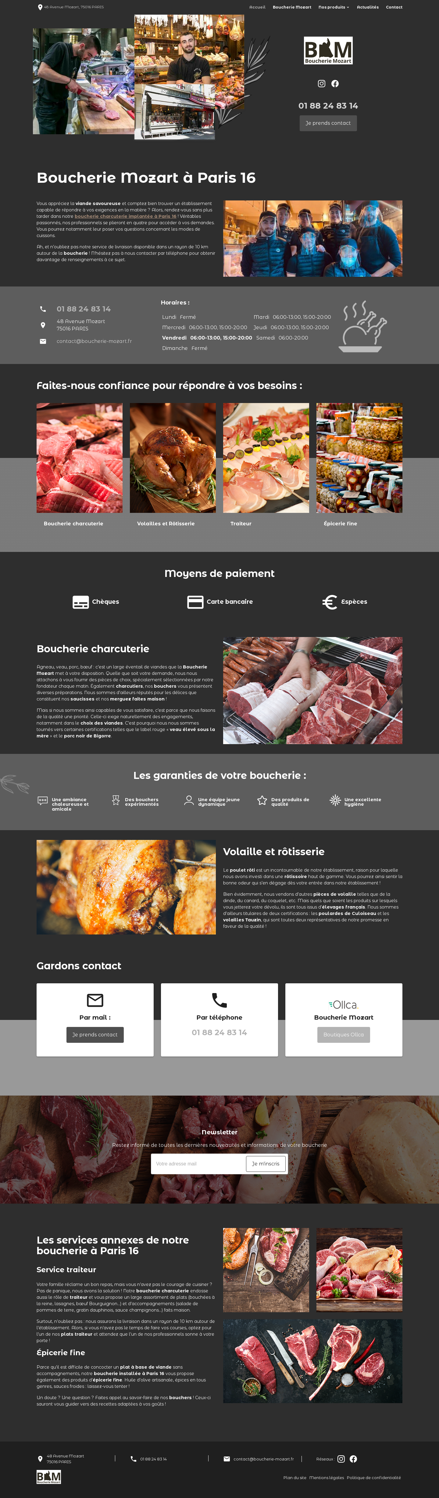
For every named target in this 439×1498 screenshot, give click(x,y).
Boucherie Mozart (292, 7)
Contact (394, 7)
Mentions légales (326, 1477)
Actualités (368, 7)
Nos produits (332, 7)
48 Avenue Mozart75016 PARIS (65, 1459)
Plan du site (295, 1477)
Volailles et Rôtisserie (166, 524)
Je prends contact (328, 123)
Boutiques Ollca (343, 1035)
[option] (79, 471)
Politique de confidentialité (374, 1477)
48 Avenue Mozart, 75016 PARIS (70, 7)
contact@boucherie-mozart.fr (94, 341)
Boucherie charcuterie (73, 524)
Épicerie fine (340, 524)
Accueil (257, 7)
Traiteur (241, 524)
